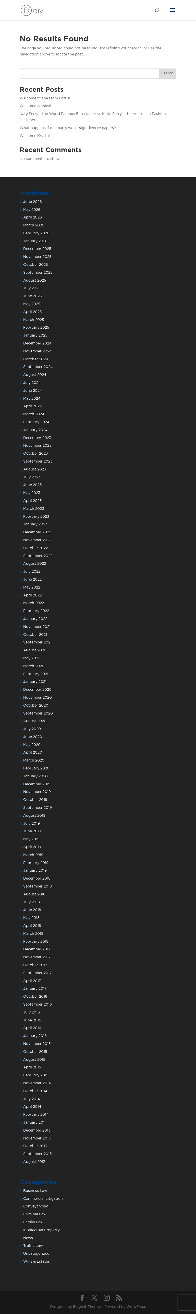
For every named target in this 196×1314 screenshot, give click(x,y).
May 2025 (31, 304)
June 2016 (32, 1020)
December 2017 (36, 949)
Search (167, 73)
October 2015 (35, 1052)
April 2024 (32, 406)
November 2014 (37, 1083)
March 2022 (33, 603)
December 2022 (37, 532)
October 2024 (35, 359)
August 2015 (34, 1060)
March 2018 (33, 934)
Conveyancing (35, 1206)
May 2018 (31, 918)
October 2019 (35, 800)
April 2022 (32, 595)
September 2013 (37, 1154)
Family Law (33, 1222)
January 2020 (35, 776)
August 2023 (34, 469)
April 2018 (32, 926)
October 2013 (35, 1146)
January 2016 (35, 1036)
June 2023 (32, 485)
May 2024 (31, 398)
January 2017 (34, 988)
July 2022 (31, 571)
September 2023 (38, 461)
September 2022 (37, 556)
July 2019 (31, 823)
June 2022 (32, 579)
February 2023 (36, 516)
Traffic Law (33, 1246)
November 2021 (37, 627)
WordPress (136, 1307)
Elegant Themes (87, 1307)
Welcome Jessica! (35, 106)
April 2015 (32, 1067)
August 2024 (34, 375)
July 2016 (31, 1012)
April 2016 (32, 1028)
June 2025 (32, 296)
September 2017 (37, 973)
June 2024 (32, 391)
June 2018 (32, 910)
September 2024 (38, 367)
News (28, 1238)
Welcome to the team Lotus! (45, 98)
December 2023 (37, 438)
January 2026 (35, 241)
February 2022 (36, 611)
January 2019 (35, 870)
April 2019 (32, 847)
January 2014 (35, 1122)
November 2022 (37, 540)
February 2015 (35, 1075)
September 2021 (37, 642)
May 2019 (31, 839)
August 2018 (34, 894)
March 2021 (33, 666)
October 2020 (35, 705)
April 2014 (32, 1107)
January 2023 (35, 524)
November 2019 (37, 792)
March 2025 (33, 320)
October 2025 (35, 265)
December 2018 (37, 878)
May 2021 (31, 658)
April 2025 (32, 312)
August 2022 (34, 564)
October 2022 (35, 548)
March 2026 (33, 225)
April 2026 (32, 217)
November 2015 (37, 1044)
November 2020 (37, 697)
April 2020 (32, 752)
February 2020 (36, 768)
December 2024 (37, 343)
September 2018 (37, 886)
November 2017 (37, 957)
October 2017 (35, 965)
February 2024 (36, 422)
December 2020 (37, 689)
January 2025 (35, 335)
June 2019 (32, 831)
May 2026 (31, 210)
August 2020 (34, 721)
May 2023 (31, 493)
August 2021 (34, 650)
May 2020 (32, 745)
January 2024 (35, 430)
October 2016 (35, 996)
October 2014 (35, 1091)
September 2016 (37, 1004)
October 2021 (35, 635)
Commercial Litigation (43, 1199)
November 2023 (37, 445)
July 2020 (32, 729)
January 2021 (34, 682)
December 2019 (37, 784)
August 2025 (34, 280)
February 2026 (36, 233)
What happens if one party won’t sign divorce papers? (68, 128)
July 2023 (32, 477)
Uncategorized (36, 1253)
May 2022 (31, 587)
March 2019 (33, 855)
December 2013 (37, 1130)
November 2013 (37, 1138)
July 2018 (31, 902)
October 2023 (35, 453)
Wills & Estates (36, 1261)
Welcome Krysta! (35, 136)
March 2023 (33, 509)
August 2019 (34, 815)
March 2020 (33, 760)
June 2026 (32, 202)
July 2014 (31, 1099)
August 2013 (34, 1162)
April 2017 (32, 981)
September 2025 (38, 272)
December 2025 (37, 249)
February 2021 (35, 674)
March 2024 (33, 414)
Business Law (35, 1191)
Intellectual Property (41, 1230)
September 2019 (37, 808)
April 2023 (32, 501)
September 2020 (38, 713)
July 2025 (32, 288)
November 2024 (37, 351)
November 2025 (37, 257)
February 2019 (35, 863)
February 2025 (36, 327)
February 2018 (35, 941)
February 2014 (35, 1114)
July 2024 (32, 383)
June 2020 (32, 737)
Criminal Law (34, 1214)
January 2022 (35, 619)
